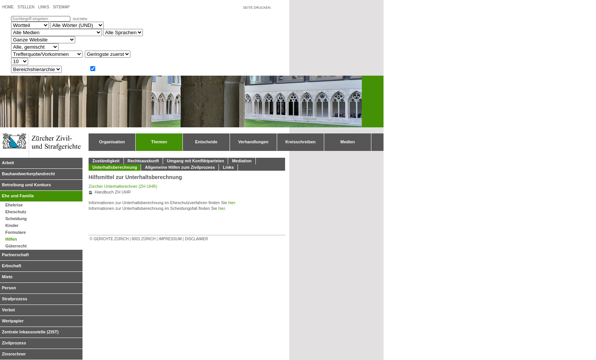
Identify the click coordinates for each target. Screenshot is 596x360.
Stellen (25, 7)
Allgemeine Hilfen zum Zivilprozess (180, 167)
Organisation (112, 142)
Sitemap (61, 7)
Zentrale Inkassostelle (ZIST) (30, 332)
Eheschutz (15, 211)
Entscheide (206, 142)
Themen (159, 142)
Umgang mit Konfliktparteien (195, 161)
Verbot (8, 310)
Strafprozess (14, 299)
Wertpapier (13, 321)
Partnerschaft (15, 254)
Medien (348, 142)
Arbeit (8, 162)
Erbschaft (11, 265)
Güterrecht (16, 246)
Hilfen (11, 239)
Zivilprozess (14, 343)
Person (9, 287)
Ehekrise (14, 205)
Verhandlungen (253, 142)
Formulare (15, 232)
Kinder (12, 225)
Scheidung (16, 218)
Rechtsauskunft (143, 161)
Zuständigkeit (106, 161)
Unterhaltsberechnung (114, 167)
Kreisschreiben (300, 142)
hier (231, 202)
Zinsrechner (14, 354)
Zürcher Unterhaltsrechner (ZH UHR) (123, 186)
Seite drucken (257, 8)
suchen (80, 19)
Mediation (241, 161)
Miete (7, 276)
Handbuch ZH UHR (113, 192)
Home (8, 7)
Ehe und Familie (18, 195)
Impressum (170, 239)
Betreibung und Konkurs (26, 184)
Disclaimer (196, 239)
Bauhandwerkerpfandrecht (28, 173)
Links (43, 7)
